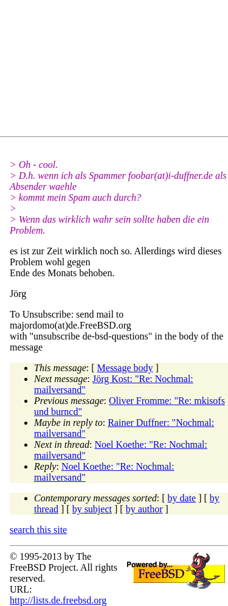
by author (144, 509)
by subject (92, 509)
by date (182, 498)
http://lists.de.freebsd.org (58, 600)
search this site (38, 529)
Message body (125, 368)
